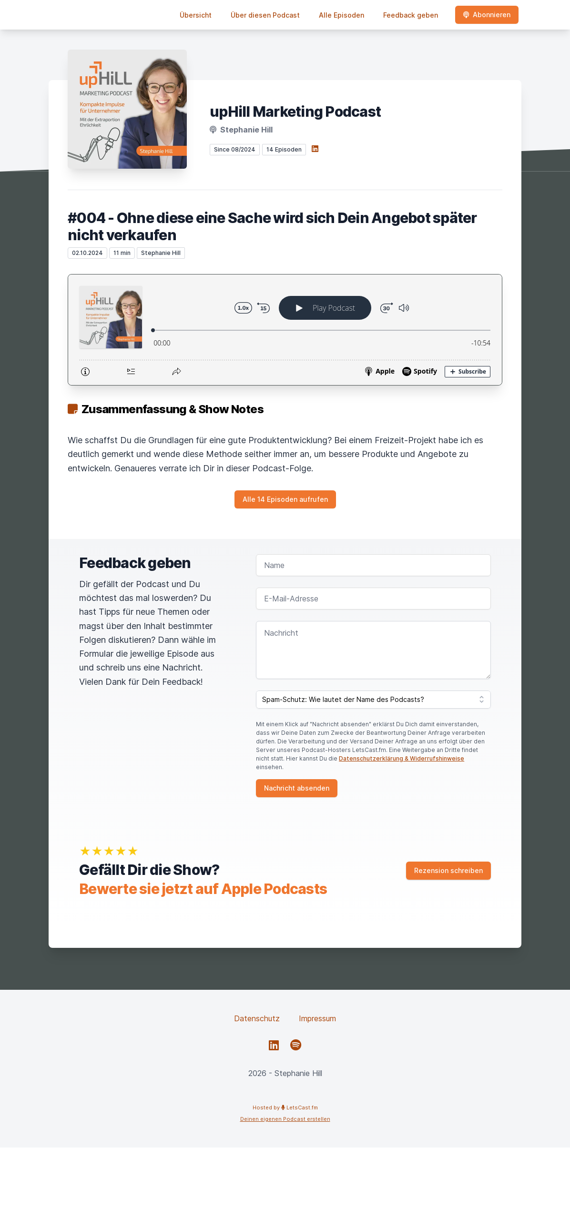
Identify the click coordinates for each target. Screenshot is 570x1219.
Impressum (317, 1018)
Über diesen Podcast (265, 15)
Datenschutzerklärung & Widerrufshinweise (401, 758)
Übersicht (196, 15)
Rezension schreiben (448, 870)
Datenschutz (257, 1018)
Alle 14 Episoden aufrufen (285, 499)
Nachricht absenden (296, 788)
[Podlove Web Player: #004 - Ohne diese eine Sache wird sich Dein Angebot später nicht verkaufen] (285, 329)
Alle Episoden (341, 15)
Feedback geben (410, 15)
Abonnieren (486, 14)
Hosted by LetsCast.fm (285, 1107)
